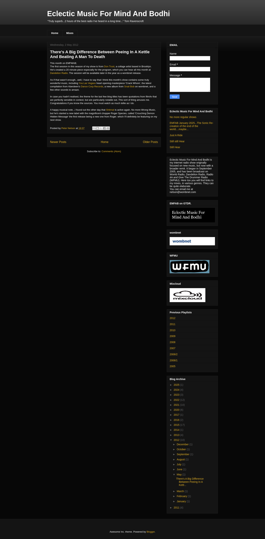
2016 (177, 419)
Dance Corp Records (92, 86)
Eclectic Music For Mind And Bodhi (108, 14)
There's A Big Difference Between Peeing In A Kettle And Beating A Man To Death (100, 54)
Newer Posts (58, 142)
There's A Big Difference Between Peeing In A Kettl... (190, 481)
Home (54, 33)
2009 (172, 336)
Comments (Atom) (111, 151)
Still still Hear (177, 141)
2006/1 (174, 360)
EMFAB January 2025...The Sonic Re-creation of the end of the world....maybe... (191, 126)
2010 (172, 330)
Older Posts (150, 142)
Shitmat (110, 109)
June (180, 469)
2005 (172, 366)
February (182, 496)
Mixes (69, 33)
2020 (177, 409)
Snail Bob (129, 86)
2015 (177, 424)
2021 (177, 404)
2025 (177, 384)
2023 (177, 394)
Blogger (150, 531)
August (181, 459)
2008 (172, 342)
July (179, 464)
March (181, 491)
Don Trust (109, 66)
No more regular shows (183, 117)
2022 (177, 399)
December (183, 444)
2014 (177, 429)
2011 (172, 324)
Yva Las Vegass (87, 83)
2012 (172, 318)
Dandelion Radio (59, 73)
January (182, 501)
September (183, 454)
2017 (177, 414)
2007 (172, 348)
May (179, 474)
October (182, 449)
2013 (177, 435)
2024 (177, 389)
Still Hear (175, 147)
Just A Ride (176, 135)
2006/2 (174, 354)
